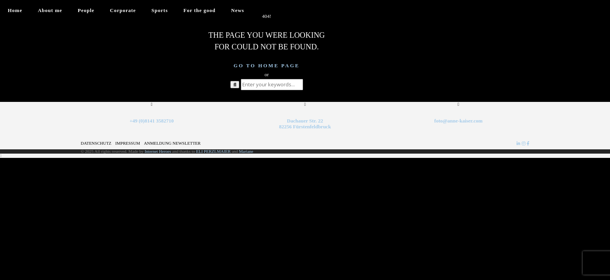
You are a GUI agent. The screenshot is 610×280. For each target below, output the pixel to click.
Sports (159, 10)
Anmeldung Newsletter (172, 143)
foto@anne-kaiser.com (458, 121)
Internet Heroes (158, 151)
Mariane (246, 151)
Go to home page (267, 65)
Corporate (123, 10)
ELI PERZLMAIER (214, 151)
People (86, 10)
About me (50, 10)
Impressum (127, 143)
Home (15, 10)
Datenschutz (96, 143)
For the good (199, 10)
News (237, 10)
